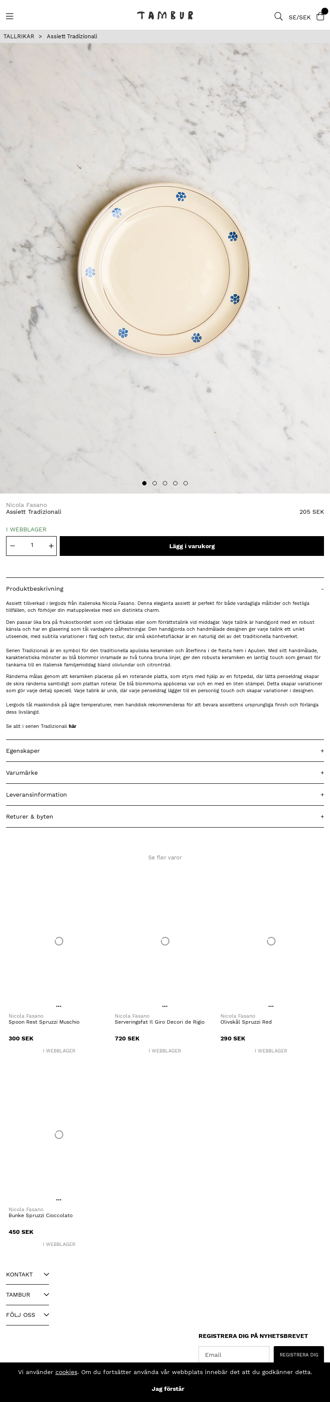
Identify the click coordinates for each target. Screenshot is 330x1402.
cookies (66, 1371)
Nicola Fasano (26, 504)
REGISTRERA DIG (299, 1355)
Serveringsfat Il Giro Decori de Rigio (160, 1022)
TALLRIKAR (18, 36)
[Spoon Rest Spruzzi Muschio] (59, 941)
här (72, 726)
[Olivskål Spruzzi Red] (270, 941)
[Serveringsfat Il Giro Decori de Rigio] (165, 941)
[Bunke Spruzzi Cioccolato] (59, 1134)
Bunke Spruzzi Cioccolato (41, 1215)
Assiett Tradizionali (72, 36)
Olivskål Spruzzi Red (246, 1022)
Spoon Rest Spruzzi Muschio (44, 1022)
